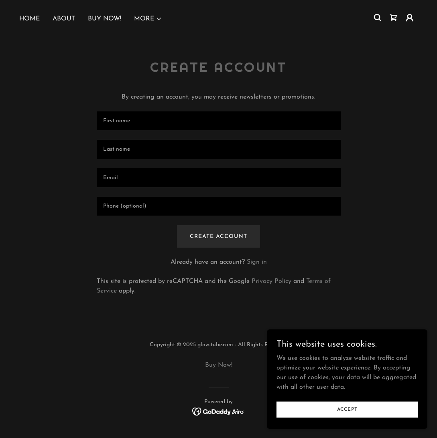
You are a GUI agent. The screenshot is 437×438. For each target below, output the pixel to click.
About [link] (64, 19)
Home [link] (29, 19)
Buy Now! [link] (104, 19)
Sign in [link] (257, 262)
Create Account (218, 237)
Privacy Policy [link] (271, 281)
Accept (347, 409)
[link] (394, 18)
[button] (148, 19)
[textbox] (219, 120)
